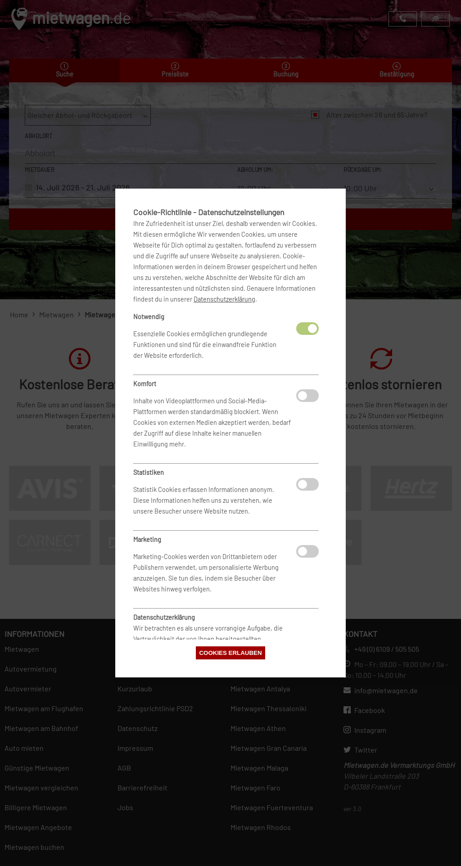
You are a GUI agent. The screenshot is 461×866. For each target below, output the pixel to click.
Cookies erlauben (230, 653)
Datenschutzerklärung (224, 299)
